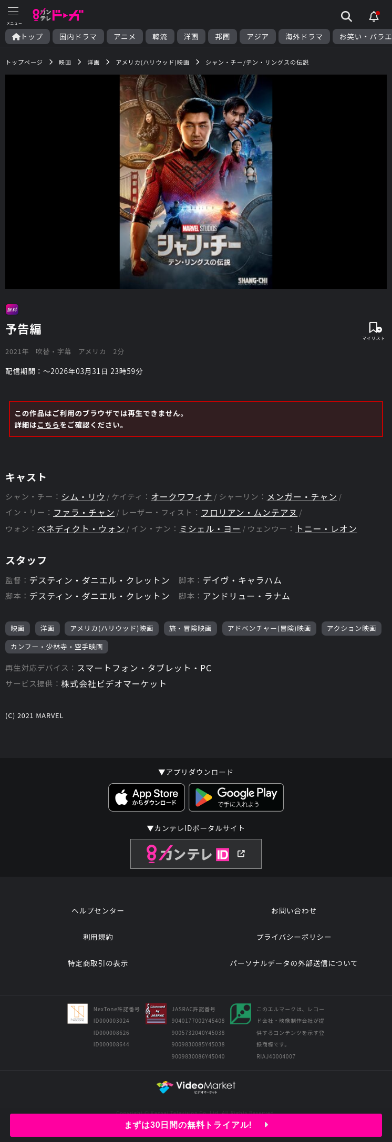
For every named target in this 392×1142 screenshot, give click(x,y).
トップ (27, 36)
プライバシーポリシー (294, 936)
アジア (257, 36)
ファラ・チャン (84, 512)
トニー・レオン (326, 529)
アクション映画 (352, 628)
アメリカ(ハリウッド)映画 (111, 628)
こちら (48, 424)
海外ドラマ (304, 36)
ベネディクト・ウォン (81, 529)
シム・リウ (83, 497)
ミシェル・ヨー (210, 529)
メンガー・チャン (302, 497)
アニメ (125, 36)
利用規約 (98, 936)
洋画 (191, 36)
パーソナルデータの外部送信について (294, 963)
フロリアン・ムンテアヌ (249, 512)
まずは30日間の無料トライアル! (196, 1124)
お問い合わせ (293, 910)
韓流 (160, 36)
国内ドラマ (78, 36)
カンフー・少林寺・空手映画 (57, 646)
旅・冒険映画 (190, 628)
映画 (18, 628)
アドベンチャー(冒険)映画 (270, 628)
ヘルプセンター (98, 910)
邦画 (222, 36)
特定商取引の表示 (98, 963)
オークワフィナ (181, 497)
